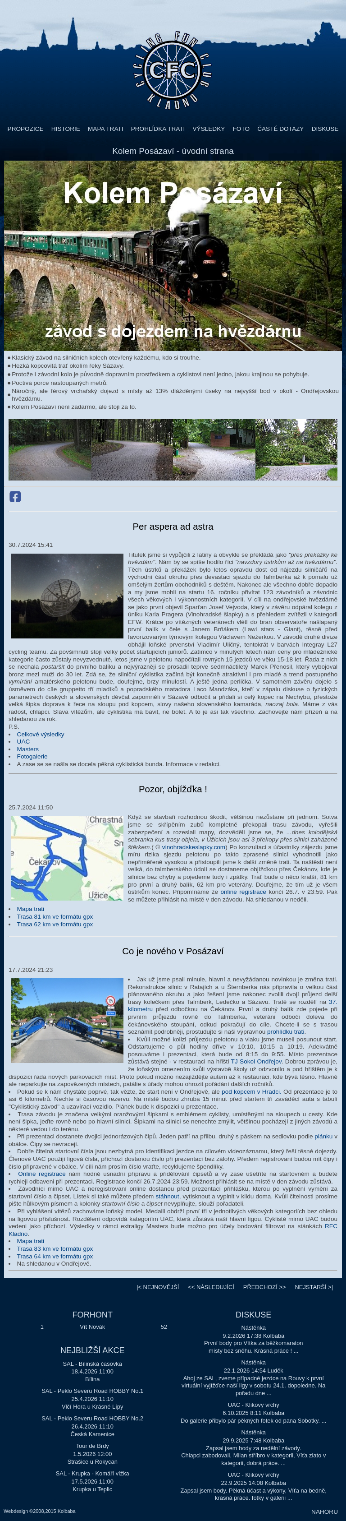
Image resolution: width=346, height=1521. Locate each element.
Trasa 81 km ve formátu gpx (55, 916)
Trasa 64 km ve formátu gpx (55, 1256)
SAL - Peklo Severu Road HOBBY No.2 (92, 1418)
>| (314, 1287)
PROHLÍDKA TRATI (158, 128)
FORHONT (93, 1314)
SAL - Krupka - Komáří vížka (92, 1473)
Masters (28, 749)
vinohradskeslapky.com (193, 847)
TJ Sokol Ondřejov (256, 1061)
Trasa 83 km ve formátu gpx (55, 1248)
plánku (323, 1136)
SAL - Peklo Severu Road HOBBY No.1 (92, 1390)
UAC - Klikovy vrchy (253, 1404)
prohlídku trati (285, 1031)
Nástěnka (253, 1327)
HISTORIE (65, 128)
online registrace (243, 891)
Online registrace (41, 1173)
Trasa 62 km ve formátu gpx (55, 924)
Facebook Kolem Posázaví (15, 497)
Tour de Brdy (92, 1445)
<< (211, 1287)
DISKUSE (325, 128)
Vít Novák (92, 1326)
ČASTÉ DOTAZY (280, 128)
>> (264, 1287)
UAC (23, 741)
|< (158, 1287)
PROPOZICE (26, 128)
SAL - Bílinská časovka (92, 1363)
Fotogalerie (32, 756)
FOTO (241, 128)
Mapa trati (30, 909)
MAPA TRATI (105, 128)
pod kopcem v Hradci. (252, 1091)
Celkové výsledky (40, 734)
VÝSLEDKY (209, 128)
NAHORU (324, 1511)
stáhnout (167, 1196)
